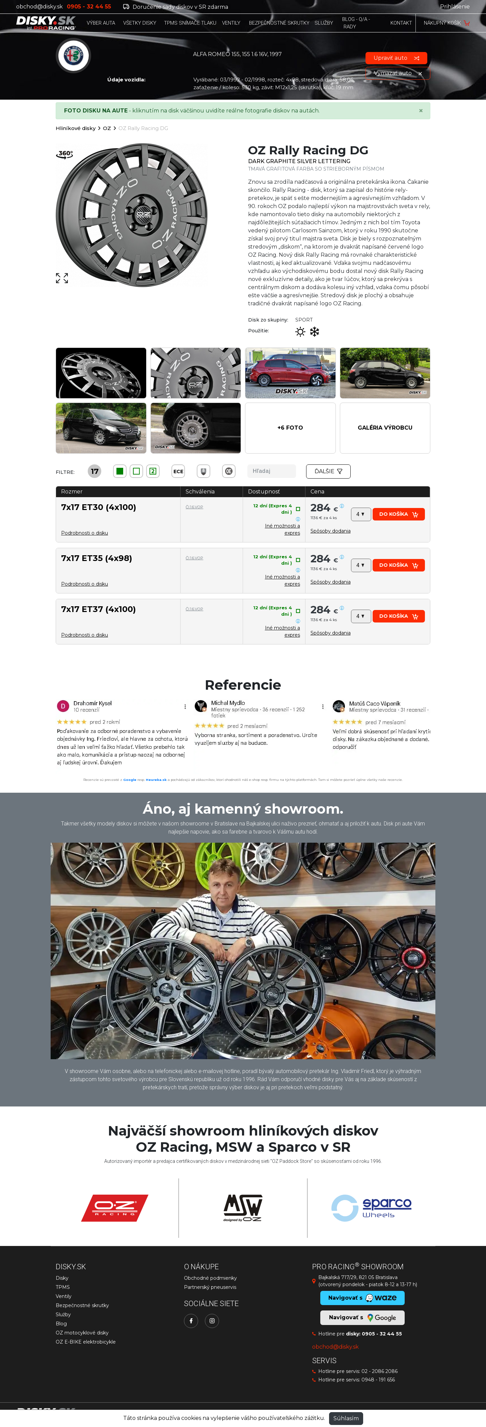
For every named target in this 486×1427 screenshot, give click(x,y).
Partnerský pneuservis (210, 1287)
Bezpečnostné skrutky (82, 1305)
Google (129, 780)
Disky (62, 1278)
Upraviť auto (396, 58)
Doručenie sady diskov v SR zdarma (175, 7)
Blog (61, 1324)
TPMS (63, 1287)
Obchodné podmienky (210, 1278)
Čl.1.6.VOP (194, 507)
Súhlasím (346, 1418)
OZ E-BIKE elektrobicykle (86, 1342)
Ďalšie (328, 471)
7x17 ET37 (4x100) (98, 609)
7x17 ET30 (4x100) (98, 507)
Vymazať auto (398, 73)
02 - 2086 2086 (379, 1371)
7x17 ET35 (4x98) (96, 558)
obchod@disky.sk (39, 6)
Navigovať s (362, 1318)
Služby (63, 1314)
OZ (107, 128)
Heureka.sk (156, 780)
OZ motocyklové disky (82, 1333)
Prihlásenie (455, 6)
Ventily (64, 1296)
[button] (290, 428)
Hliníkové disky (76, 128)
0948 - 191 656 (378, 1380)
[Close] (421, 111)
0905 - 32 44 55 (382, 1334)
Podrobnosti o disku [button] (84, 533)
